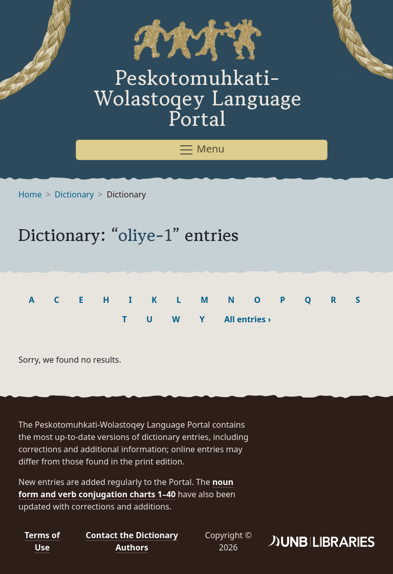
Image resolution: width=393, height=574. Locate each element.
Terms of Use (42, 541)
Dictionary (74, 194)
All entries (247, 319)
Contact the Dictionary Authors (132, 541)
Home (30, 194)
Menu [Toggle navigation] (201, 150)
